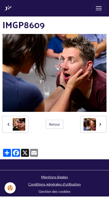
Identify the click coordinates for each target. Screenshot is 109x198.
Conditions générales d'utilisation (54, 184)
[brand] (9, 8)
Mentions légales (54, 177)
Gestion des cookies (54, 191)
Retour (54, 124)
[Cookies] (10, 188)
